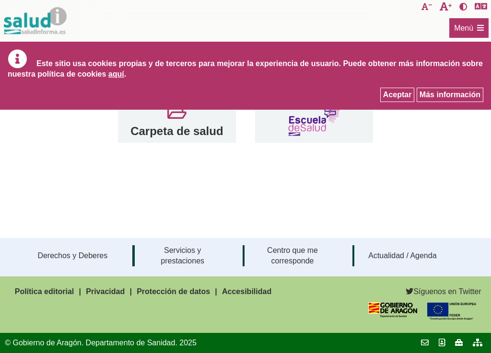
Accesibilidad (246, 291)
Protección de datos (173, 291)
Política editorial (44, 291)
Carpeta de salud (176, 131)
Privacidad (105, 291)
